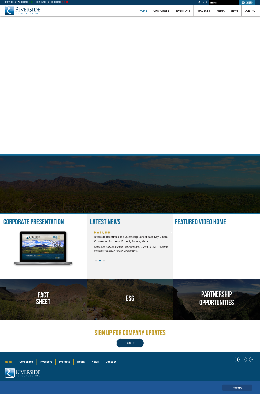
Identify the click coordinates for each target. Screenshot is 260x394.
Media (81, 361)
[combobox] (224, 2)
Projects (64, 361)
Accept (237, 387)
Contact (111, 361)
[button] (96, 260)
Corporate (26, 361)
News (95, 361)
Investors (46, 361)
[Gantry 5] (22, 10)
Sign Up (247, 2)
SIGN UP (130, 343)
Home (8, 361)
